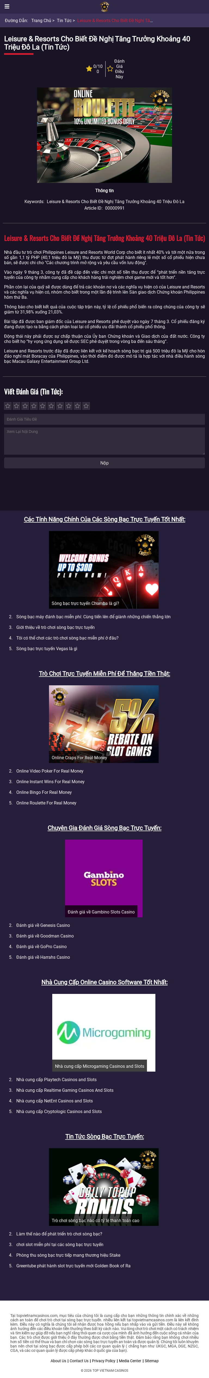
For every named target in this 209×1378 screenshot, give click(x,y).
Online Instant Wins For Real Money (50, 781)
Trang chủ (41, 20)
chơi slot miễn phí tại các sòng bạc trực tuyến (59, 1244)
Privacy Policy (103, 1361)
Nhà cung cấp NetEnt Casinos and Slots (54, 1100)
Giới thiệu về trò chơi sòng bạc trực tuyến (55, 627)
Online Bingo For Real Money (44, 792)
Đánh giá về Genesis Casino (43, 925)
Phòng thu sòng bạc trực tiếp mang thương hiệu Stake (68, 1255)
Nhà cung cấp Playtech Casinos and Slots (56, 1079)
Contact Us (79, 1361)
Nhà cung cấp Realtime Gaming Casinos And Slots (64, 1090)
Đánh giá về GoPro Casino (41, 946)
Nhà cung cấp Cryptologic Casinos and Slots (59, 1111)
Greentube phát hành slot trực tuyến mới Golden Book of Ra (73, 1265)
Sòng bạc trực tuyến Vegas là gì (46, 648)
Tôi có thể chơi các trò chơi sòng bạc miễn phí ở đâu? (67, 638)
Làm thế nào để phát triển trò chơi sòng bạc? (59, 1234)
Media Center (130, 1361)
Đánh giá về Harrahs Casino (43, 957)
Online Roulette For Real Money (46, 803)
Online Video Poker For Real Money (50, 771)
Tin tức (64, 20)
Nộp (104, 463)
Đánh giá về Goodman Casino (45, 936)
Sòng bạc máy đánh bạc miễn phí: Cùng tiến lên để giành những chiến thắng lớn (93, 616)
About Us (58, 1361)
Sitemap (152, 1361)
